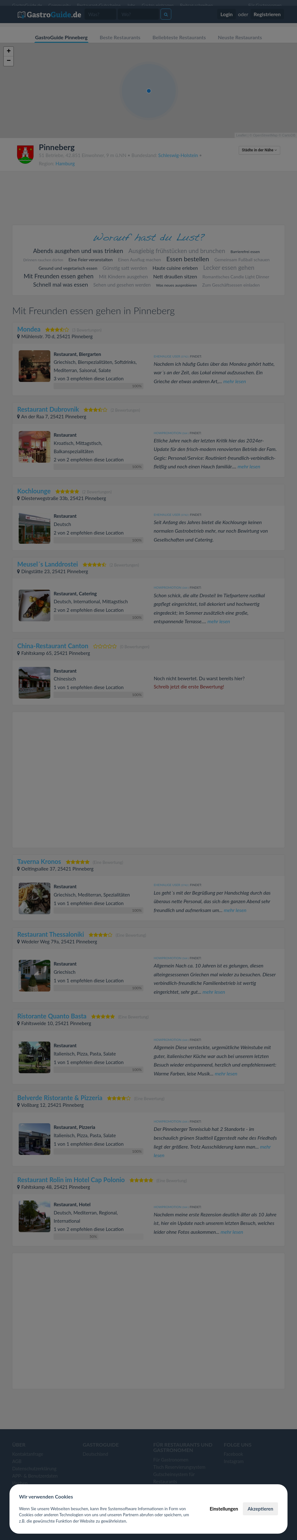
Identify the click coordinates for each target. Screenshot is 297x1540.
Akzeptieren (260, 1508)
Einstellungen (224, 1508)
